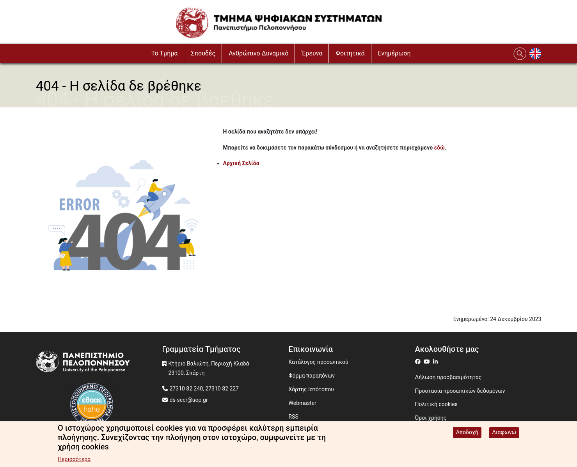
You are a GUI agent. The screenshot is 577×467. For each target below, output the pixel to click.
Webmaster (302, 403)
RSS (293, 417)
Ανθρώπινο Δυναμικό (258, 53)
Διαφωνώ (504, 434)
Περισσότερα (74, 461)
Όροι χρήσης (431, 418)
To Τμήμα (164, 53)
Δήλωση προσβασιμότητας (448, 377)
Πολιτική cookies (436, 404)
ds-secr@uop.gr (189, 400)
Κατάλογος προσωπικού (318, 362)
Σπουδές (203, 53)
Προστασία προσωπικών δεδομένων (460, 391)
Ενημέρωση (394, 53)
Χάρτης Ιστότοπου (311, 389)
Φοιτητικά (350, 53)
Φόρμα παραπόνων (312, 376)
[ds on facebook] (419, 361)
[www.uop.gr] (99, 363)
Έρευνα (312, 53)
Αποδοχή (467, 434)
